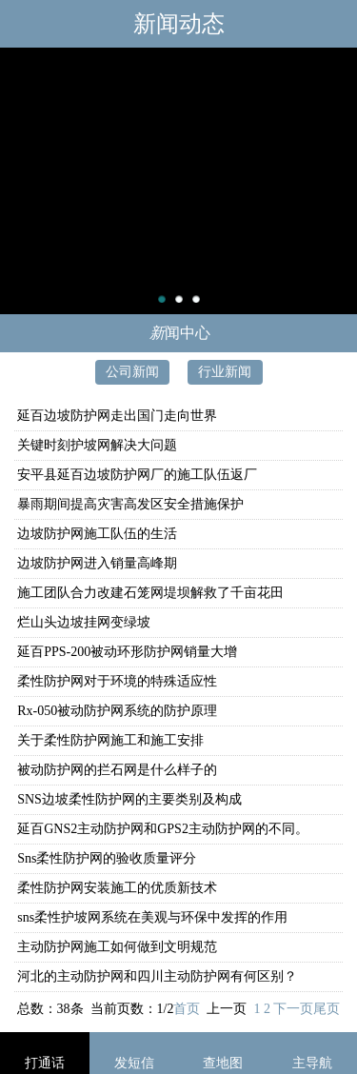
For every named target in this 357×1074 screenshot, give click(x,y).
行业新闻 (224, 372)
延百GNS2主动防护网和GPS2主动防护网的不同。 (162, 829)
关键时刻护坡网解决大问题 (97, 445)
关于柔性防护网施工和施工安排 (110, 740)
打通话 (45, 1063)
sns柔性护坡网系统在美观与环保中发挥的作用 (152, 917)
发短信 (134, 1063)
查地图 (223, 1063)
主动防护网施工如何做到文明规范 (117, 947)
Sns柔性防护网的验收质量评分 (106, 858)
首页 (186, 1009)
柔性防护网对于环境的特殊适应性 (117, 681)
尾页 (326, 1009)
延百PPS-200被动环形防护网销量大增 (127, 652)
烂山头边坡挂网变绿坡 (83, 622)
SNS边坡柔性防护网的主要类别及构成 (129, 799)
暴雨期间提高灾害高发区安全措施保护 (130, 504)
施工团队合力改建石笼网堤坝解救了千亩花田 (150, 593)
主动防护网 (178, 181)
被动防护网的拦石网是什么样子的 (117, 770)
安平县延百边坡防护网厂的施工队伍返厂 (137, 474)
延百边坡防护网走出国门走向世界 (117, 415)
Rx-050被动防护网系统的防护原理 (117, 711)
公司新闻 (132, 372)
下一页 (293, 1009)
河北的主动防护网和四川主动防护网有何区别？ (157, 976)
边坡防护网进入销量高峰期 (97, 563)
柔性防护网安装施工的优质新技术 (117, 888)
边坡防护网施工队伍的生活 (97, 534)
